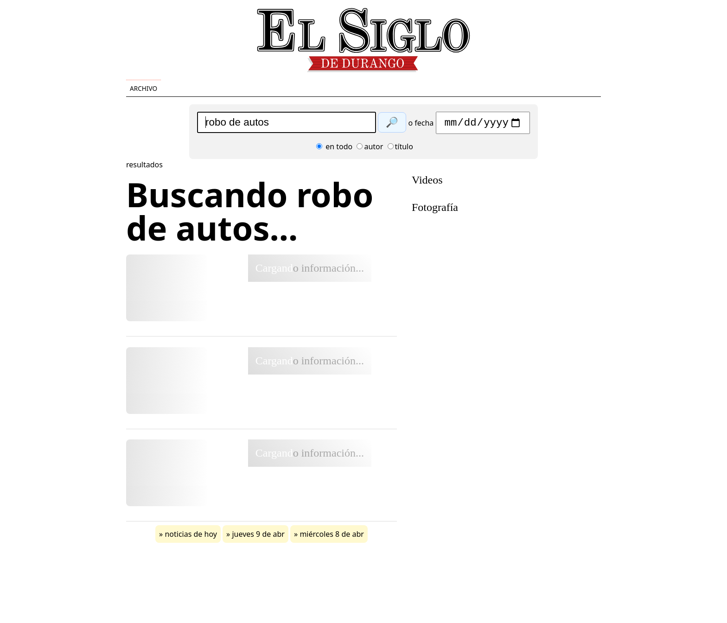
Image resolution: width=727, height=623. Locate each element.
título (400, 149)
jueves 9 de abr (258, 536)
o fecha (421, 125)
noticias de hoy (191, 536)
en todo (334, 149)
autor (370, 149)
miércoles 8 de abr (332, 536)
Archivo (143, 88)
